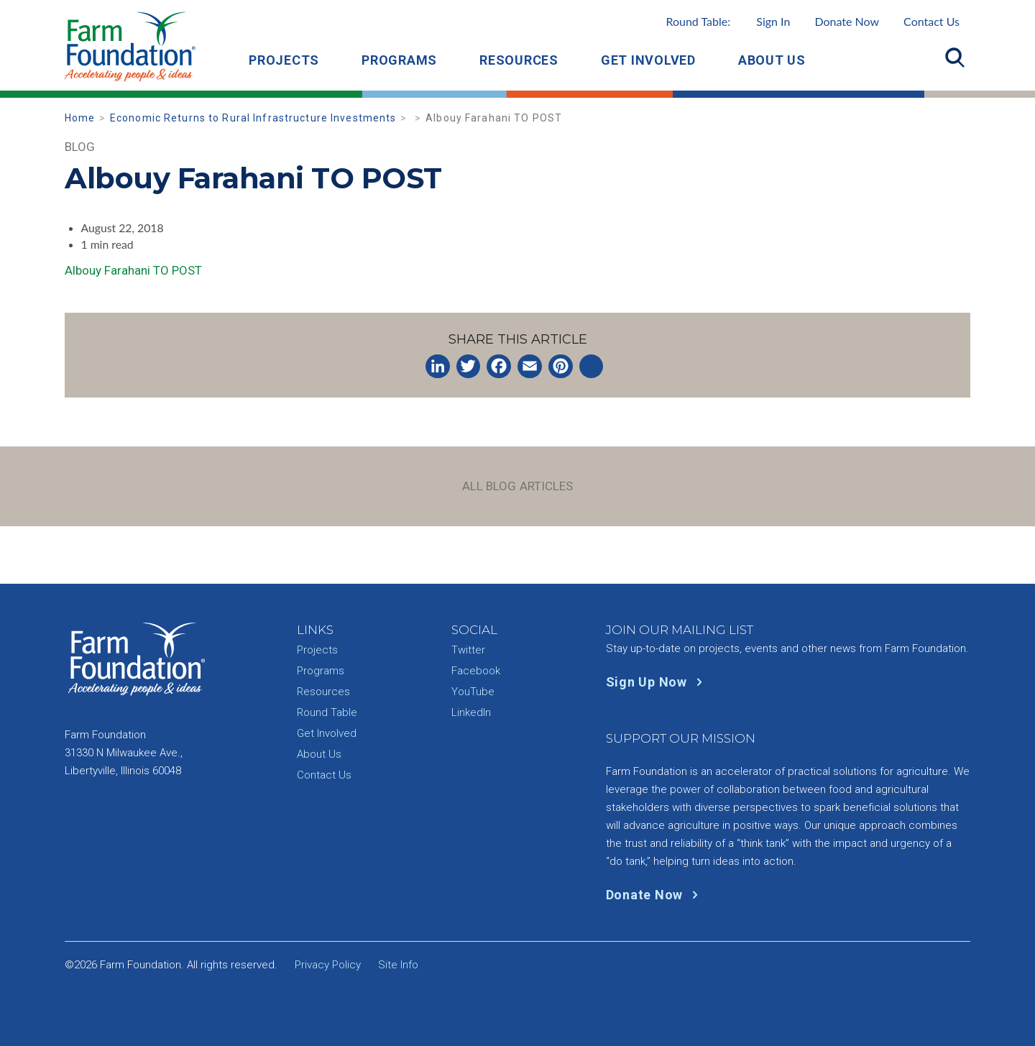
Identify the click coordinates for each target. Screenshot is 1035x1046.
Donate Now (846, 21)
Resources (518, 60)
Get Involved (648, 60)
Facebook (475, 670)
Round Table (327, 712)
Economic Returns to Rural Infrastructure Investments (253, 118)
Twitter (468, 649)
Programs (399, 60)
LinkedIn (471, 712)
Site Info (398, 964)
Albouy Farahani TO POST (133, 270)
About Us (772, 60)
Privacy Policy (328, 964)
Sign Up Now (657, 681)
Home (80, 118)
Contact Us (931, 21)
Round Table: (728, 21)
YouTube (472, 691)
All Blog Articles (518, 486)
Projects (284, 60)
